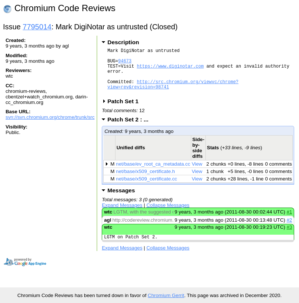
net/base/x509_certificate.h (145, 181)
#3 (289, 237)
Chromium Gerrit (166, 295)
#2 (289, 230)
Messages (121, 200)
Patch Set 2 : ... (130, 129)
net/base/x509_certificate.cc (146, 189)
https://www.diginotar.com (170, 70)
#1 (289, 222)
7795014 (37, 27)
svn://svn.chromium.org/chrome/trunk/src (50, 117)
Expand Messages (122, 215)
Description (123, 42)
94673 (124, 64)
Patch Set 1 (125, 111)
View (197, 174)
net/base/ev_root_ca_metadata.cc (153, 174)
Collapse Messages (167, 215)
